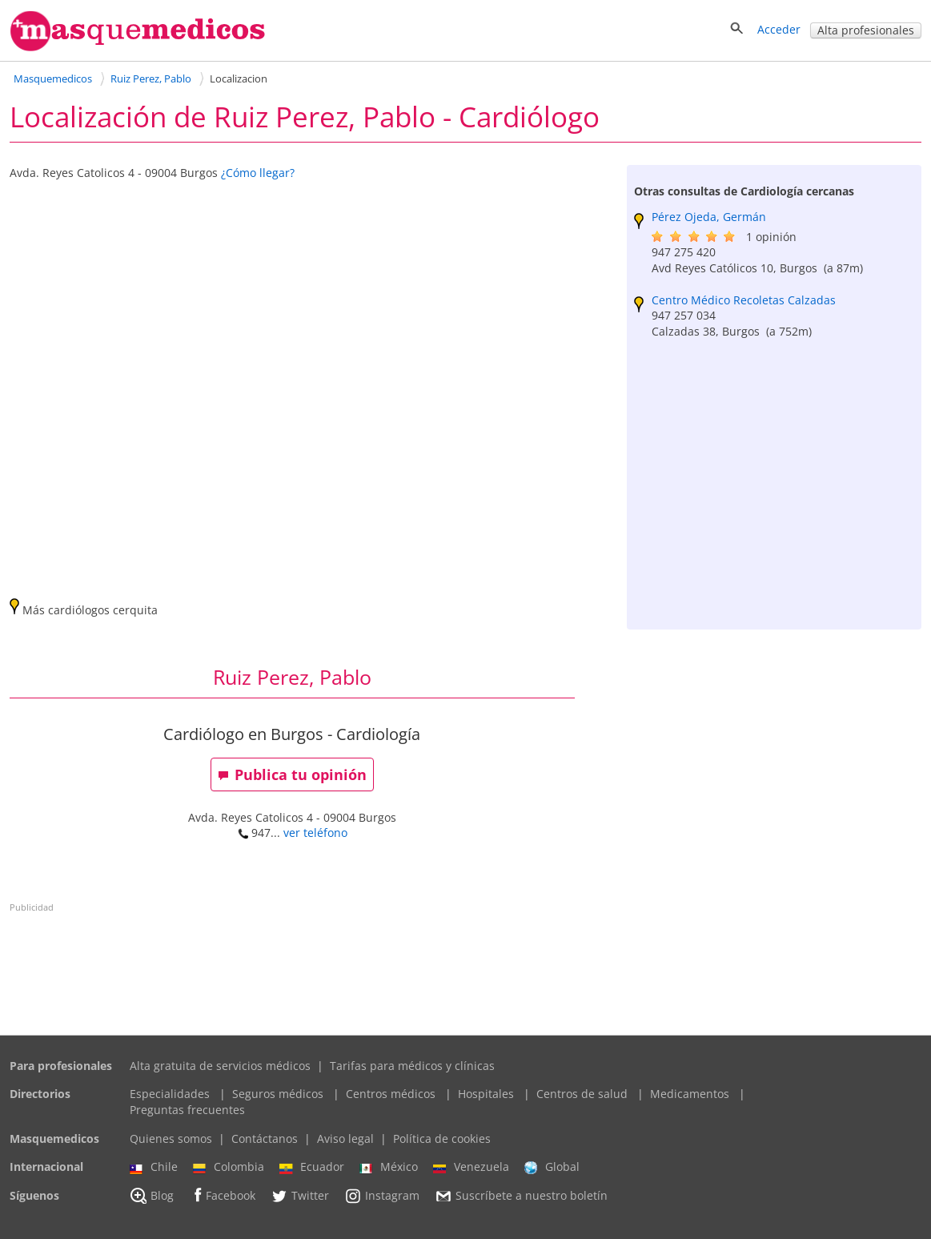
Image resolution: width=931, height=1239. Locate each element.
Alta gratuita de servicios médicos (220, 1065)
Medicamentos (689, 1093)
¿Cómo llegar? (258, 172)
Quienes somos (171, 1138)
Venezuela (471, 1167)
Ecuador (311, 1167)
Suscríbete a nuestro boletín (521, 1196)
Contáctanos (264, 1138)
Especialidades (170, 1093)
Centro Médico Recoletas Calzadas (744, 300)
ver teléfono (315, 832)
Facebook (222, 1195)
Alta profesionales (865, 30)
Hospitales (486, 1093)
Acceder (779, 29)
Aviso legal (345, 1138)
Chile (154, 1167)
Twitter (300, 1196)
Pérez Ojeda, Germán (709, 216)
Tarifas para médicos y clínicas (412, 1065)
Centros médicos (390, 1093)
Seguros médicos (277, 1093)
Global (552, 1167)
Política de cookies (442, 1138)
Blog (152, 1196)
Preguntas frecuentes (187, 1109)
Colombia (228, 1167)
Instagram (381, 1196)
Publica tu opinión (292, 774)
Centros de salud (582, 1093)
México (388, 1167)
